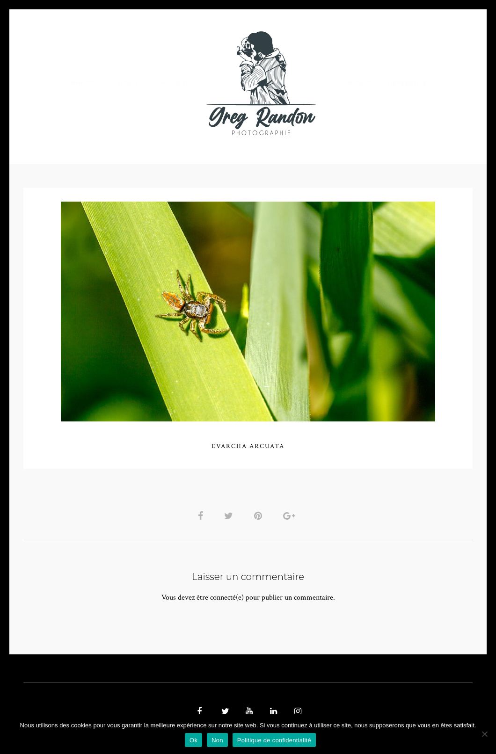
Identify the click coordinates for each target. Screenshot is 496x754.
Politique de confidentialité (274, 740)
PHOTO (83, 83)
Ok (193, 740)
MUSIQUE (174, 83)
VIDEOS (129, 83)
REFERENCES (410, 83)
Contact (356, 83)
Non (217, 740)
